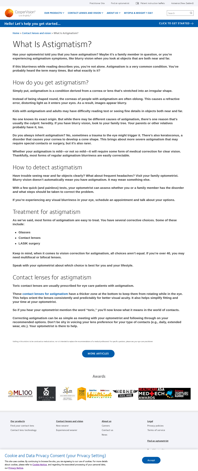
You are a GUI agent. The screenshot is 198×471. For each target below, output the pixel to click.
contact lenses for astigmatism (45, 293)
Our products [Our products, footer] (17, 421)
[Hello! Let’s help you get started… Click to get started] (99, 23)
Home (16, 33)
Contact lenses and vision (36, 33)
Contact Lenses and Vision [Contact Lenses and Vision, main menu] (84, 13)
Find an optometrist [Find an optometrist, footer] (157, 441)
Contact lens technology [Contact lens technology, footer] (23, 430)
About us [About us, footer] (106, 421)
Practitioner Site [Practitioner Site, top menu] (97, 3)
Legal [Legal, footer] (150, 421)
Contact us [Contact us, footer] (107, 430)
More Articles (98, 353)
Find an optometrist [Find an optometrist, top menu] (120, 3)
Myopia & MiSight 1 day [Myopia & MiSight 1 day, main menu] (138, 13)
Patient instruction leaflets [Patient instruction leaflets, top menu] (153, 3)
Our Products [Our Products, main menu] (53, 13)
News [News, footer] (104, 434)
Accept (151, 462)
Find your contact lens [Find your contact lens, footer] (22, 425)
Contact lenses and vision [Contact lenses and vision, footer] (69, 421)
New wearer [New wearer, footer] (62, 425)
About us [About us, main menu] (112, 13)
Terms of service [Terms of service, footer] (156, 430)
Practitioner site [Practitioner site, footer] (156, 449)
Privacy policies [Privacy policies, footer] (155, 425)
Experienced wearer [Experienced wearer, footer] (66, 430)
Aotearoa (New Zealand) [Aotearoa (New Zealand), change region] (182, 3)
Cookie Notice (39, 466)
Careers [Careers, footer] (106, 425)
